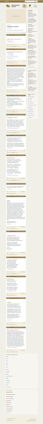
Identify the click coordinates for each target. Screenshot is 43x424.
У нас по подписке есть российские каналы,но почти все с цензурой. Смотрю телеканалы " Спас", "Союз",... (32, 63)
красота (16, 34)
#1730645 (8, 276)
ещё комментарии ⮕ (31, 66)
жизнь (15, 135)
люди (7, 365)
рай (17, 155)
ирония (7, 373)
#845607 (8, 49)
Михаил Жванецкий (31, 115)
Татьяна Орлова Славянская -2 (13, 175)
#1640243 (8, 196)
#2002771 (8, 183)
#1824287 (8, 114)
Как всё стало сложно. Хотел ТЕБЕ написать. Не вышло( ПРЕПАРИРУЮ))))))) (32, 47)
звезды (17, 231)
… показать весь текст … (10, 318)
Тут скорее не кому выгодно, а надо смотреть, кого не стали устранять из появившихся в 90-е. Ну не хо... (32, 82)
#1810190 (8, 95)
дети (15, 65)
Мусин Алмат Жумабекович (12, 347)
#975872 (8, 135)
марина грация (21, 49)
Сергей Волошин (10, 269)
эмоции (20, 135)
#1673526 (8, 327)
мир (6, 367)
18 (8, 178)
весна (7, 363)
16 (8, 150)
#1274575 (8, 65)
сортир (18, 114)
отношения (8, 380)
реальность (16, 327)
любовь (7, 378)
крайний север (23, 95)
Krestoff (9, 249)
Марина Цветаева (31, 111)
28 (8, 130)
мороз (15, 114)
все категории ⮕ (8, 387)
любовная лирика (9, 376)
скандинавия (24, 196)
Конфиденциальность (10, 420)
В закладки (9, 30)
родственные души (20, 327)
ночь (23, 34)
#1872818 (8, 155)
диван (19, 183)
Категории (24, 5)
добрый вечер (23, 65)
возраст (17, 183)
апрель (7, 384)
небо (19, 276)
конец (15, 95)
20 (12, 44)
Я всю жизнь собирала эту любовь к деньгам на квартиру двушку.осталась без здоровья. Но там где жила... (32, 76)
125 (9, 44)
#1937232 (8, 257)
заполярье (20, 114)
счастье (7, 369)
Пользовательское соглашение (11, 418)
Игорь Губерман (30, 109)
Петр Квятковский (11, 41)
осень (19, 257)
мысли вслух (22, 135)
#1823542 (10, 118)
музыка (18, 34)
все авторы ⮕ (30, 117)
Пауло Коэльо (30, 98)
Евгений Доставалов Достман (13, 128)
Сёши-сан (9, 107)
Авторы (30, 5)
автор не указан (9, 87)
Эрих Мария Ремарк (31, 96)
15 (8, 191)
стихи (17, 135)
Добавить (35, 5)
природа (21, 34)
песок (19, 155)
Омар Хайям (30, 100)
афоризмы (8, 371)
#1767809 (8, 231)
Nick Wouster (10, 147)
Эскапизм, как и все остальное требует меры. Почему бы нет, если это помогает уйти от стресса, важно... (32, 41)
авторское (8, 382)
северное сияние (19, 65)
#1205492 (8, 34)
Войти (7, 1)
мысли (15, 49)
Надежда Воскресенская (12, 290)
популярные (23, 33)
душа (7, 358)
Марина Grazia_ (10, 58)
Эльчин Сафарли (30, 113)
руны (17, 196)
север (15, 196)
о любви (18, 49)
